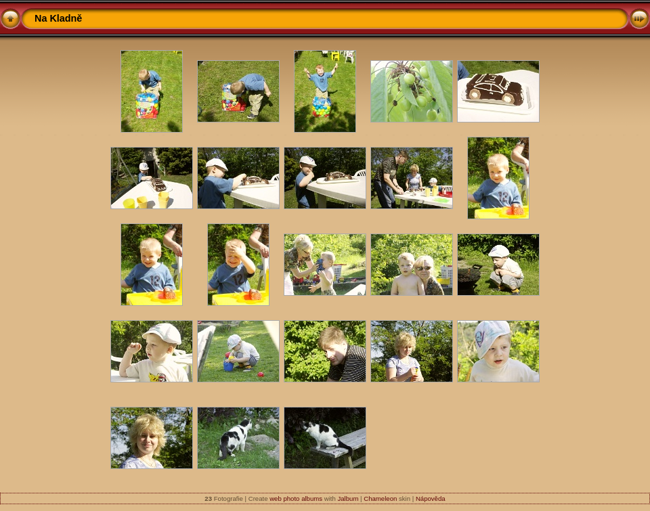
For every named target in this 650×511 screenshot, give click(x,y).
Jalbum (347, 498)
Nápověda (431, 498)
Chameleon (380, 498)
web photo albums (295, 498)
